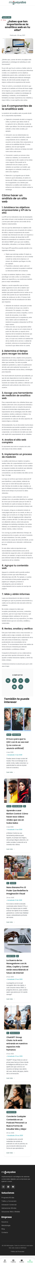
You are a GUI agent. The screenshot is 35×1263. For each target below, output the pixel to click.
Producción (15, 1035)
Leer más (9, 774)
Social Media (17, 808)
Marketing (11, 958)
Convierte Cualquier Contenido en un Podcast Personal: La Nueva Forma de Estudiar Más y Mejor (16, 1124)
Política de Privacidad (17, 1251)
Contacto (4, 1232)
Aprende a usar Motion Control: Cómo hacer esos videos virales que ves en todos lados (17, 818)
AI (7, 885)
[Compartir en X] (27, 682)
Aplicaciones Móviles (8, 1208)
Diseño (13, 885)
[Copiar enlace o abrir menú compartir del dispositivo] (20, 689)
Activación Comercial (8, 1205)
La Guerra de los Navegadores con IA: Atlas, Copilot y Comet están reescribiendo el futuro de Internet (17, 968)
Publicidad (16, 736)
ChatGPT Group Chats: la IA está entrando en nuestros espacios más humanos (17, 1045)
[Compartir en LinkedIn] (8, 682)
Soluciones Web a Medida (10, 1212)
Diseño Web (6, 18)
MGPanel (23, 1248)
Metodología (5, 1225)
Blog (9, 736)
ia (24, 808)
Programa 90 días (7, 1197)
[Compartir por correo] (14, 689)
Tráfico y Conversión (8, 1201)
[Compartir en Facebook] (14, 682)
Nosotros (4, 1222)
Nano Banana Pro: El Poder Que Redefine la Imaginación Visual (17, 892)
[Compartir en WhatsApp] (20, 682)
